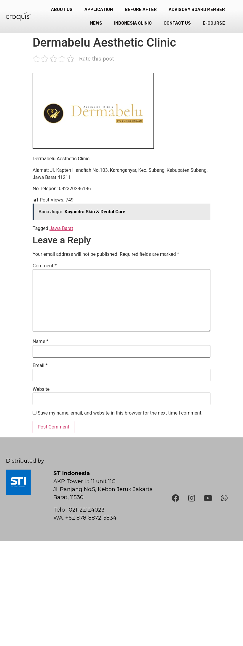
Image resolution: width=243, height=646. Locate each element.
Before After (141, 9)
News (96, 23)
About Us (62, 9)
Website (41, 389)
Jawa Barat (61, 228)
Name (41, 341)
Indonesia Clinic (133, 23)
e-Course (214, 23)
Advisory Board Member (197, 9)
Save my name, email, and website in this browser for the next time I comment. (120, 413)
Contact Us (177, 23)
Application (98, 9)
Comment (45, 266)
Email (40, 365)
